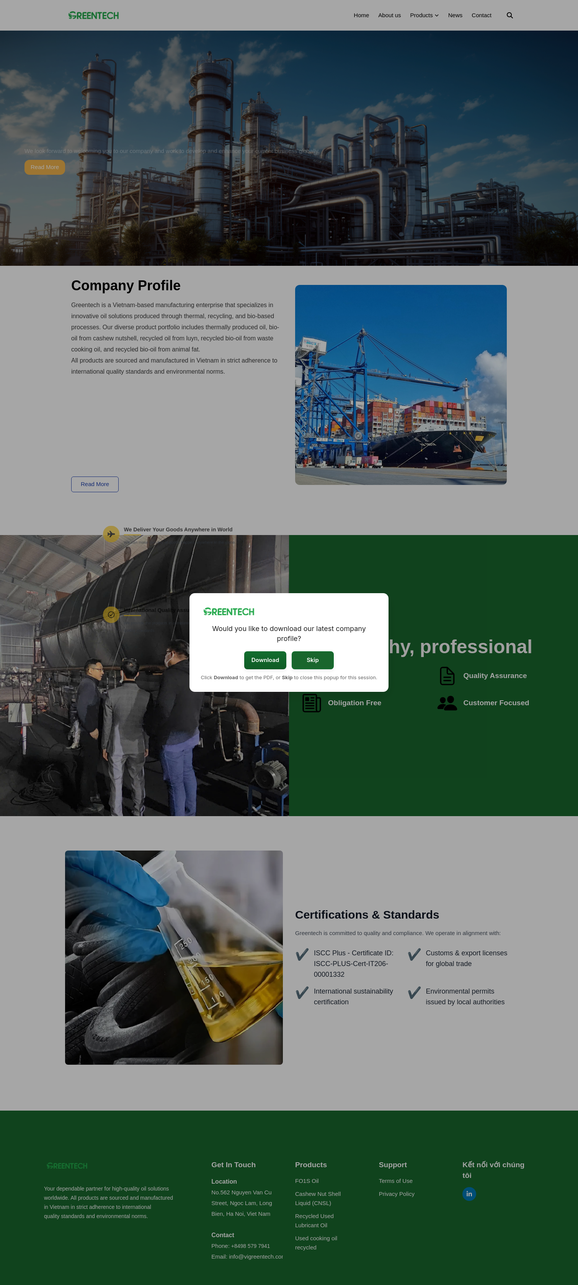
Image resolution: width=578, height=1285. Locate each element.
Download (265, 660)
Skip (313, 660)
